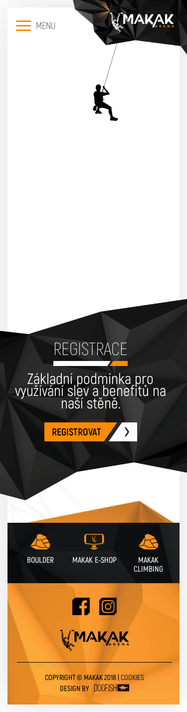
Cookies (132, 678)
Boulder (40, 548)
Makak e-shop (94, 548)
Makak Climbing (148, 552)
